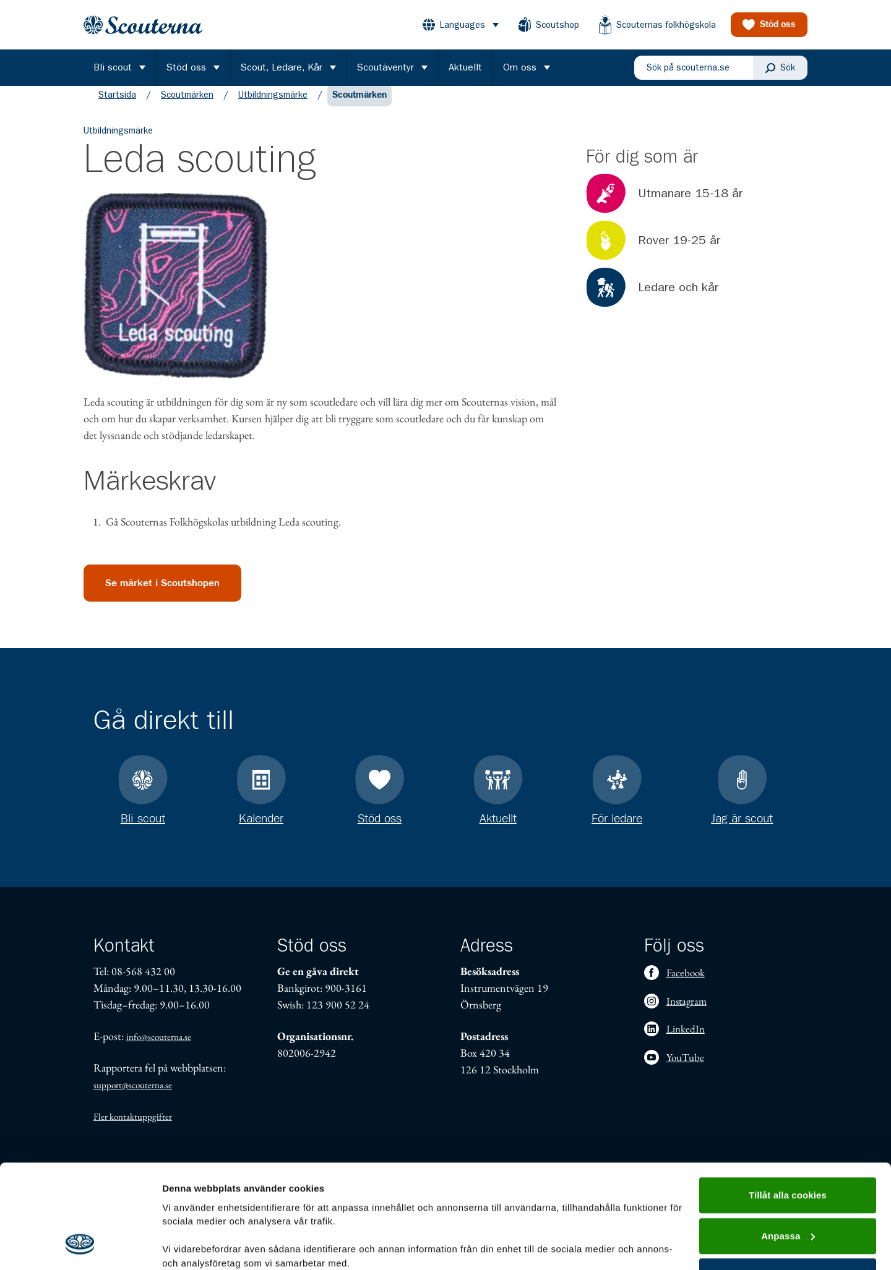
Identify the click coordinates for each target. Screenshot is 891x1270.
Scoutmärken (187, 107)
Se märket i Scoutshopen (162, 595)
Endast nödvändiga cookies (788, 1183)
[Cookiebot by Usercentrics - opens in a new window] (80, 1246)
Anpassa (788, 1143)
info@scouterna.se (158, 1036)
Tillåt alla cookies (788, 1102)
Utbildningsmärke (273, 107)
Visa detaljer (189, 1245)
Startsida (117, 107)
